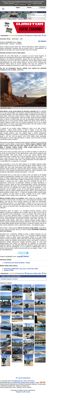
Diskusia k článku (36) (32, 35)
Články (3, 12)
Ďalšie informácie (20, 4)
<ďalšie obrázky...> (5, 363)
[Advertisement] (21, 373)
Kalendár (27, 12)
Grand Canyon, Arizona (10, 279)
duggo (19, 42)
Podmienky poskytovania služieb (24, 382)
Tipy (14, 12)
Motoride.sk (19, 381)
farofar (28, 262)
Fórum (20, 12)
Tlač (44, 35)
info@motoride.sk (6, 382)
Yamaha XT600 (8, 270)
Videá (9, 12)
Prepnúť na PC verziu (23, 392)
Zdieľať (43, 41)
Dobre (30, 4)
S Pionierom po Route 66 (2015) (14, 262)
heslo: (29, 7)
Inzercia (34, 12)
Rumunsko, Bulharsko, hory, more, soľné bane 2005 (21, 268)
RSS (37, 382)
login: (18, 7)
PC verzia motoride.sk (23, 378)
